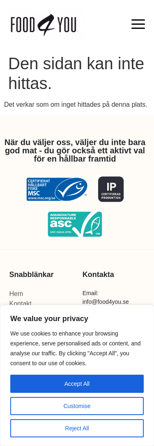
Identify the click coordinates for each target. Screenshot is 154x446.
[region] (77, 375)
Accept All (77, 383)
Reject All (77, 428)
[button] (138, 23)
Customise (76, 406)
